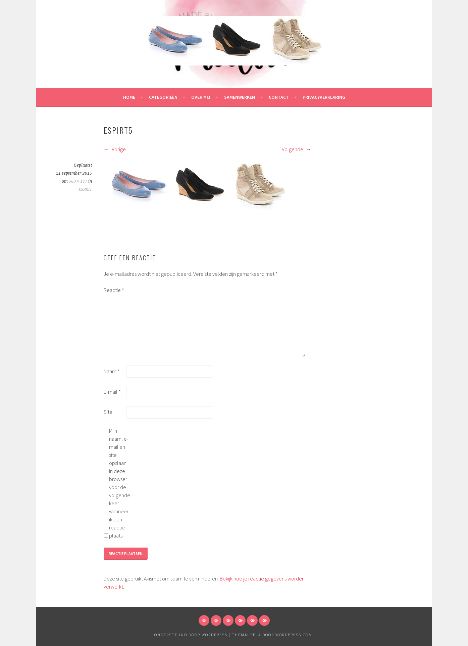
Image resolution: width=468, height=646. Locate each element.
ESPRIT (85, 189)
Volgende (296, 149)
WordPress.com (293, 634)
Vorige (115, 149)
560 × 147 (78, 181)
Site (108, 411)
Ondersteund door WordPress (190, 634)
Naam (112, 371)
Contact (279, 97)
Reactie (114, 290)
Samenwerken (239, 97)
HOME (129, 97)
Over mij (200, 97)
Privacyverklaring (324, 97)
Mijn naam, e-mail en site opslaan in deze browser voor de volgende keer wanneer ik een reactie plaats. (119, 483)
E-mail (112, 391)
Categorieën (163, 97)
